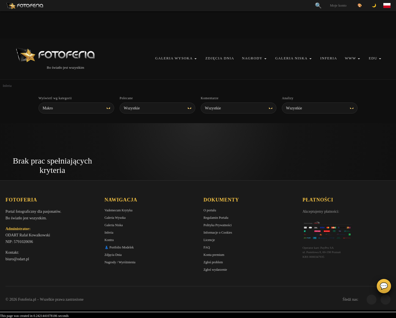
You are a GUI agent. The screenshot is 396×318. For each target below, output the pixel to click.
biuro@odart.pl (17, 259)
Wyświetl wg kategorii (55, 98)
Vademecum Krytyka (119, 210)
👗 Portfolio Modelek (119, 247)
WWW (350, 58)
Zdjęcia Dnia (219, 58)
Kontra (109, 240)
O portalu (210, 210)
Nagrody (252, 58)
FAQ (207, 247)
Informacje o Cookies (218, 232)
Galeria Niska (291, 58)
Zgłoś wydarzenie (215, 270)
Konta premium (214, 255)
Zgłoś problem (213, 262)
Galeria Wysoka (174, 58)
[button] (195, 59)
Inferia (328, 58)
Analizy (287, 98)
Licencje (209, 240)
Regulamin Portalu (216, 218)
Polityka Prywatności (218, 225)
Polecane (126, 98)
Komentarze (210, 98)
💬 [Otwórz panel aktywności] (384, 286)
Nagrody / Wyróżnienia (120, 262)
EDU (373, 58)
